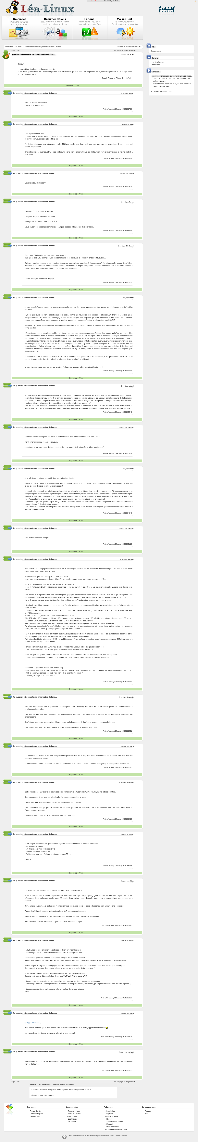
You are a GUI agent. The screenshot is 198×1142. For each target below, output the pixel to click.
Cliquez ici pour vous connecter (43, 1095)
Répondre (69, 85)
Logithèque (72, 1119)
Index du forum (58, 1085)
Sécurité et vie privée (114, 1122)
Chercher (69, 1085)
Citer (77, 85)
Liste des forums (44, 1085)
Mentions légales (36, 1114)
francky (131, 202)
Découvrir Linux (74, 1111)
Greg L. (131, 93)
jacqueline (130, 697)
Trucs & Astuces (74, 1114)
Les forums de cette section (24, 47)
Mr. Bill (132, 54)
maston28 (131, 427)
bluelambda (130, 246)
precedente (129, 47)
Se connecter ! (156, 51)
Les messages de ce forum (43, 47)
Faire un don (34, 1116)
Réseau (109, 1119)
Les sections (9, 47)
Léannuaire (72, 1116)
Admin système (112, 1116)
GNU (116, 1)
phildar (131, 746)
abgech (131, 386)
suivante (137, 47)
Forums (148, 1111)
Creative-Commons (121, 1136)
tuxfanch (131, 559)
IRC (146, 1114)
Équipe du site (35, 1111)
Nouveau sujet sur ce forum (161, 91)
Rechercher (155, 65)
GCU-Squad (110, 1)
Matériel (109, 1124)
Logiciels (109, 1114)
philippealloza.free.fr (32, 1023)
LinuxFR (103, 1)
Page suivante (130, 50)
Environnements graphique (116, 1129)
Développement (112, 1127)
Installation (110, 1111)
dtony (132, 124)
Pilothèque (72, 1122)
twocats (131, 834)
